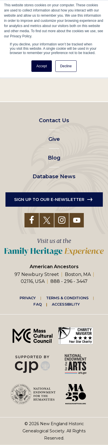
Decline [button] (66, 66)
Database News (54, 176)
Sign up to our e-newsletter (49, 199)
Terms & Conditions (67, 298)
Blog (54, 158)
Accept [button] (41, 66)
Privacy (28, 298)
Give (54, 139)
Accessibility (65, 304)
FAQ (37, 304)
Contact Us (54, 120)
